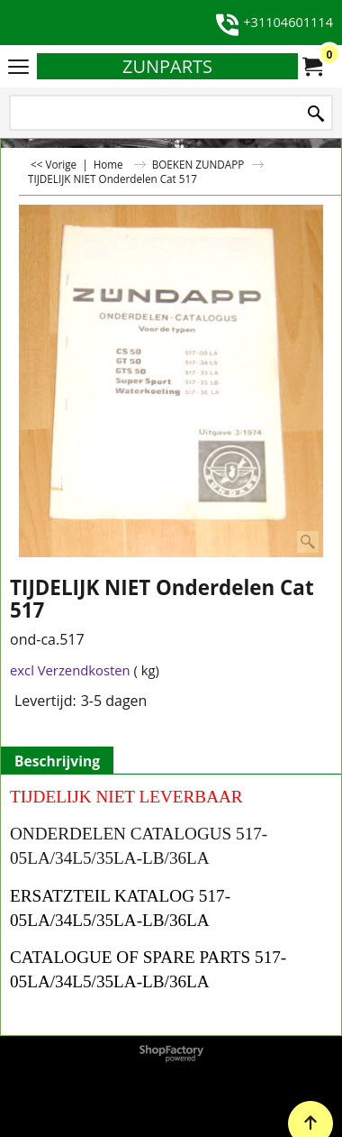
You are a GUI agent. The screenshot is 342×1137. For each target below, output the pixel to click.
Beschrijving (57, 761)
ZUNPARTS (167, 66)
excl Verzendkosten (70, 670)
